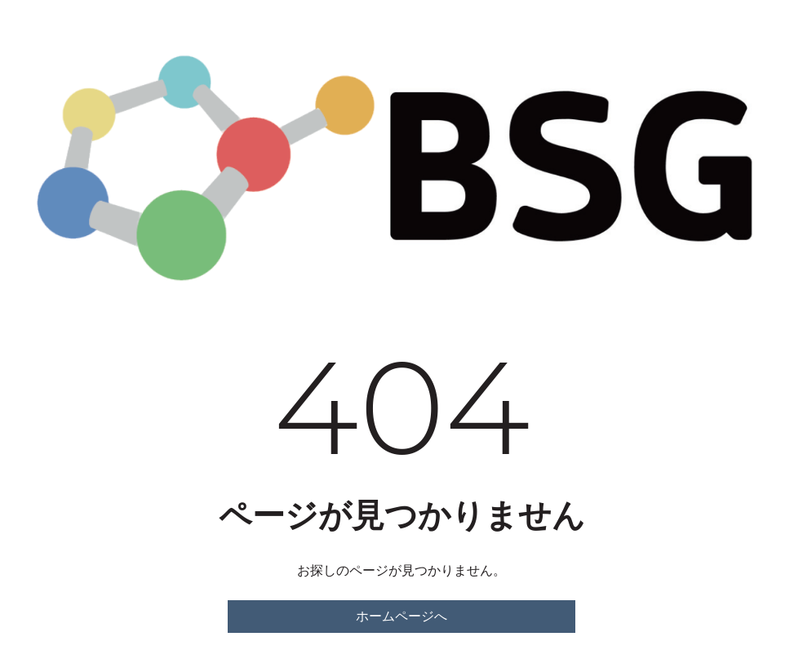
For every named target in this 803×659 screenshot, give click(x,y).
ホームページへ (401, 616)
